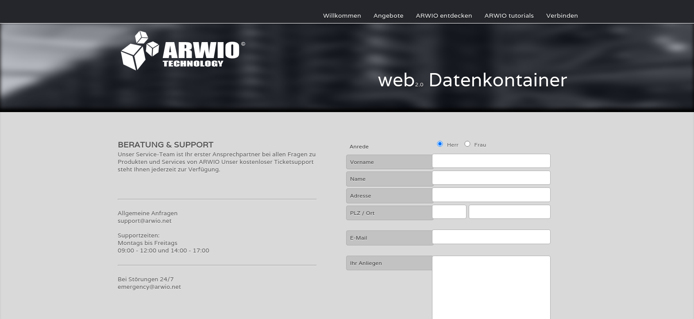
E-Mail (358, 237)
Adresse (360, 195)
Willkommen (342, 15)
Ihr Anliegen (366, 263)
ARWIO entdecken (444, 15)
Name (358, 178)
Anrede (359, 146)
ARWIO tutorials (509, 15)
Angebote (389, 15)
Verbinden (562, 15)
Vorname (362, 162)
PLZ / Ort (362, 213)
